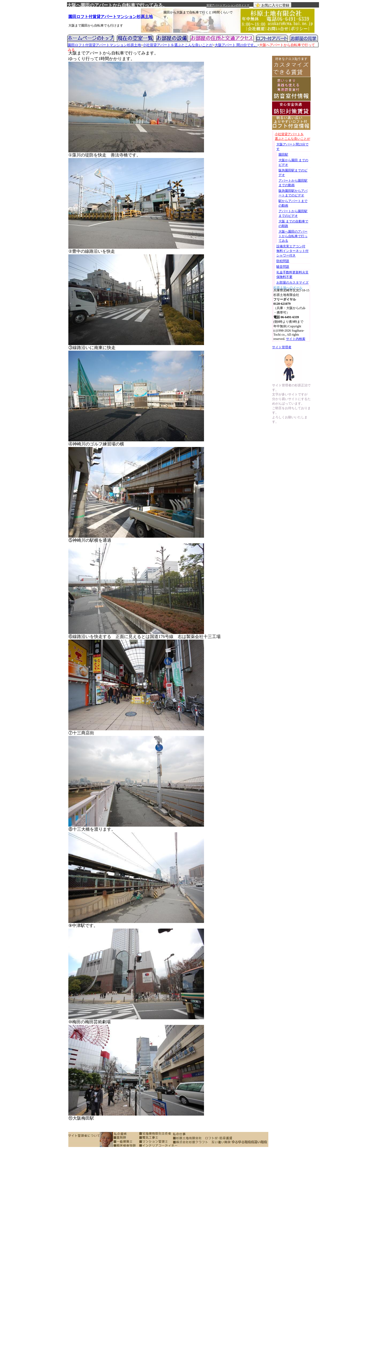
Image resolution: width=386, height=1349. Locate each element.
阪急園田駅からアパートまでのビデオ (293, 193)
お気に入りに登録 (272, 5)
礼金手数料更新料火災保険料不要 (292, 274)
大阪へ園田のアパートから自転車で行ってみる (293, 236)
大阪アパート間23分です (292, 146)
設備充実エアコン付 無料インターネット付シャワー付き (292, 250)
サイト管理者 (281, 347)
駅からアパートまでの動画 (293, 203)
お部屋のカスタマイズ (292, 282)
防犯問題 (282, 261)
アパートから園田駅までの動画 (293, 183)
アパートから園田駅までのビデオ (293, 213)
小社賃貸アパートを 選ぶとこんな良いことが (292, 136)
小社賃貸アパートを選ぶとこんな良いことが (178, 45)
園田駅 (283, 154)
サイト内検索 (295, 339)
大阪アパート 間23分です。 (236, 45)
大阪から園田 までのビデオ (293, 162)
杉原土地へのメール (287, 287)
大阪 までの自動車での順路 (293, 223)
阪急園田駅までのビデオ (293, 172)
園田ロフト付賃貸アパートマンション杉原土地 (110, 16)
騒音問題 (282, 267)
